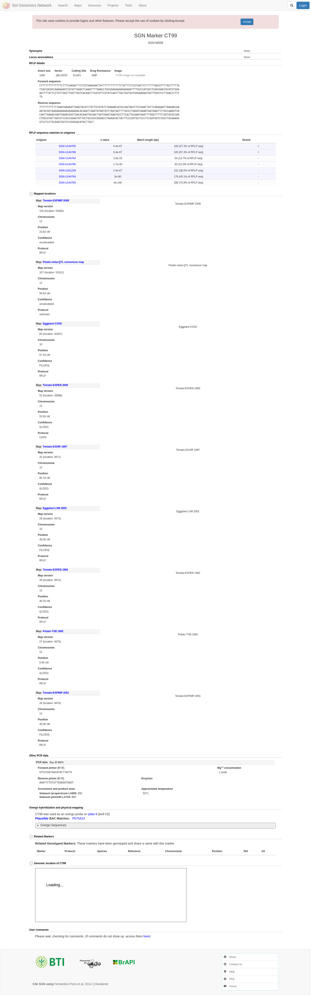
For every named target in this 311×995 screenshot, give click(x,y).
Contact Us (233, 964)
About (143, 5)
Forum (230, 986)
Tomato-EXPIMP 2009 (56, 200)
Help (229, 971)
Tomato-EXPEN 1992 (55, 569)
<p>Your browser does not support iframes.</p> (110, 895)
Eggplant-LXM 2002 (55, 508)
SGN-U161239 (67, 170)
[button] (269, 63)
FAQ (229, 979)
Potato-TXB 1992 (53, 631)
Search (63, 5)
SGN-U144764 (67, 158)
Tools (128, 5)
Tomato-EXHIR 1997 (55, 446)
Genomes (94, 5)
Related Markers (41, 836)
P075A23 (78, 818)
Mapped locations (42, 193)
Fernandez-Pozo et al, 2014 (73, 984)
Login (303, 5)
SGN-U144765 (67, 146)
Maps (77, 5)
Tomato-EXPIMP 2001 (56, 692)
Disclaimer (101, 984)
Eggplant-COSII (52, 323)
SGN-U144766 (67, 152)
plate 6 (92, 814)
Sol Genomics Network (32, 5)
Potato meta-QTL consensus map (63, 262)
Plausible (41, 818)
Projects (113, 5)
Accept (247, 21)
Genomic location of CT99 (47, 863)
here (146, 936)
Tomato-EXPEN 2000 (55, 385)
